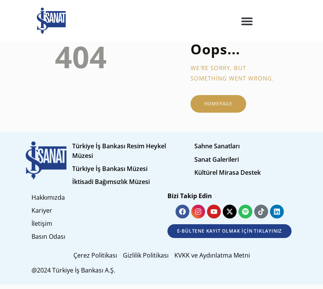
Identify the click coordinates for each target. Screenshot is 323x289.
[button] (247, 21)
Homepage (218, 103)
